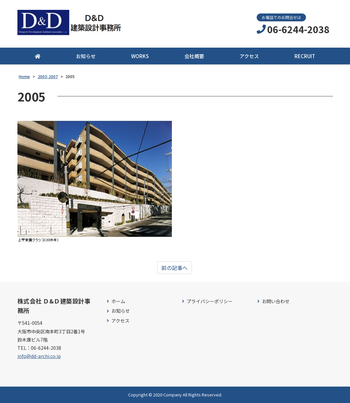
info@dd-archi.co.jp (39, 356)
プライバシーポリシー (210, 301)
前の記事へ (174, 268)
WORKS (140, 56)
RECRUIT (304, 56)
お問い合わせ (276, 301)
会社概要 (194, 56)
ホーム (118, 301)
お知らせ (86, 56)
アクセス (249, 56)
